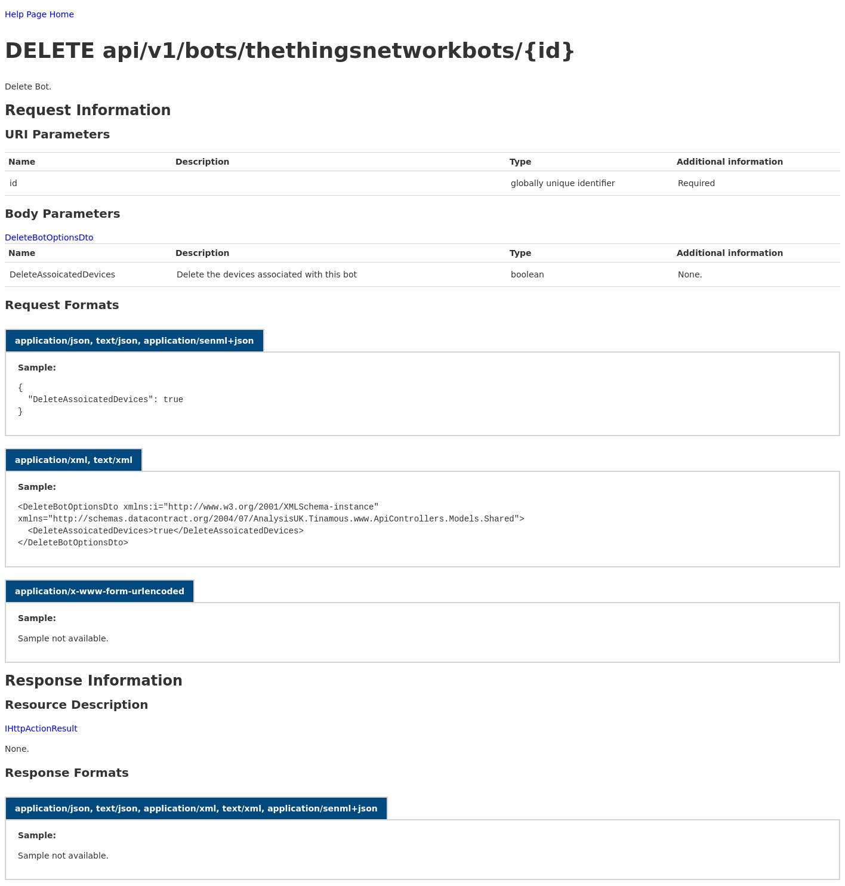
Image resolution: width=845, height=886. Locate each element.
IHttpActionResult (41, 728)
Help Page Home (39, 14)
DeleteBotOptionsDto (49, 237)
